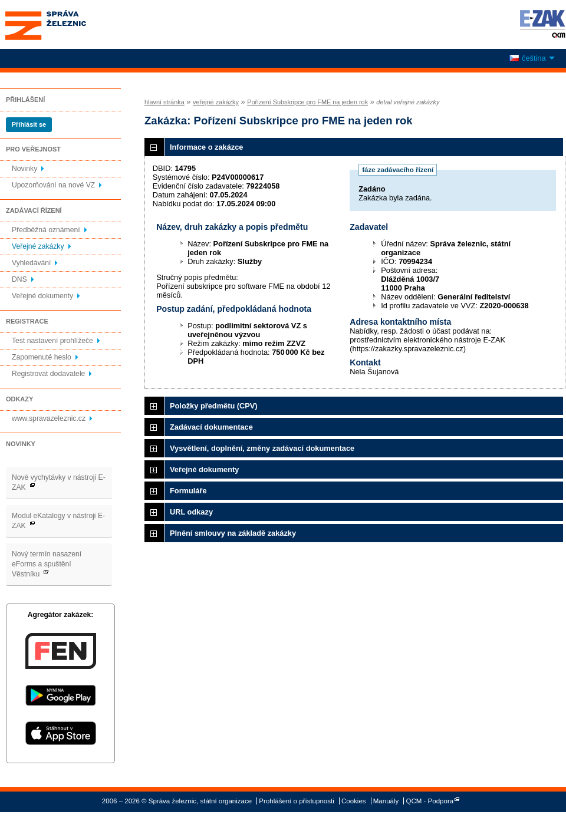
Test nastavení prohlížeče (52, 341)
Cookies (353, 800)
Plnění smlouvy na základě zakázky (233, 533)
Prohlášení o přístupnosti (296, 800)
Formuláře (188, 490)
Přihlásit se (29, 124)
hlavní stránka (164, 101)
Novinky (24, 168)
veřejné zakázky (216, 101)
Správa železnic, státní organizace (67, 24)
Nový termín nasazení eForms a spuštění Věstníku (46, 564)
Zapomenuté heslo (41, 357)
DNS (19, 279)
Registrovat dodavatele (48, 374)
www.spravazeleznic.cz (48, 418)
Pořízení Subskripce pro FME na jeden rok (307, 101)
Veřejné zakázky (38, 246)
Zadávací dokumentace (211, 427)
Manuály (386, 800)
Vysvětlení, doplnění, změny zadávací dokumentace (262, 448)
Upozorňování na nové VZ (53, 185)
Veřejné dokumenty (42, 296)
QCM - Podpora (430, 800)
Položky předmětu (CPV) (214, 405)
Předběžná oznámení (46, 230)
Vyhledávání (31, 263)
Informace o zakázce (206, 147)
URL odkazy (191, 511)
